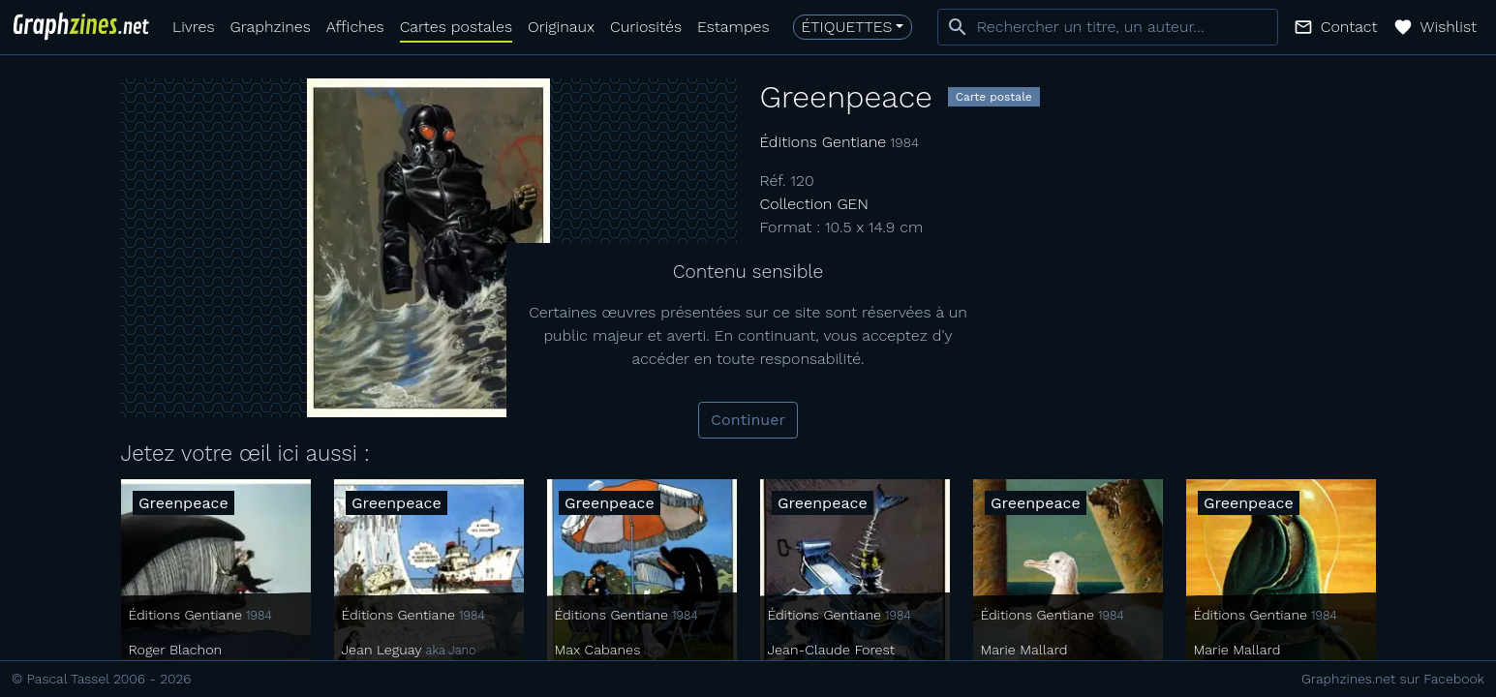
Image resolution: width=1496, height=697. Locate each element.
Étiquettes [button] (847, 26)
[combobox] (1107, 27)
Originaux (561, 26)
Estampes (733, 26)
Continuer (748, 419)
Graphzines (269, 26)
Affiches (355, 26)
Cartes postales (456, 26)
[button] (1336, 27)
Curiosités (646, 26)
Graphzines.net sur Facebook (1392, 678)
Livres (193, 26)
